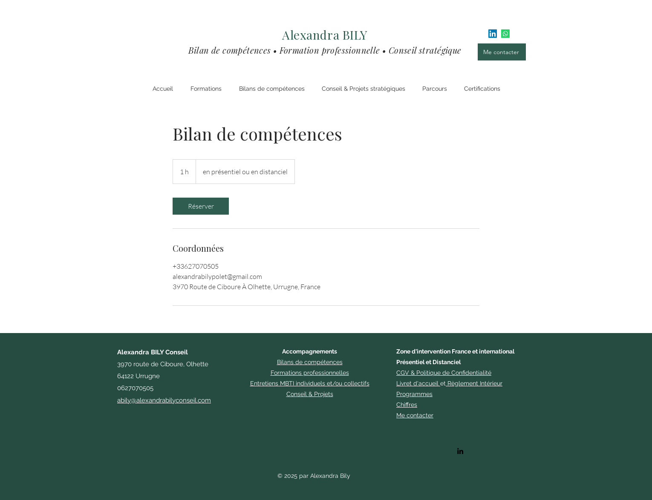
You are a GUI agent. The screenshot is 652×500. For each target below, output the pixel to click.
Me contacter (414, 415)
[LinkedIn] (492, 33)
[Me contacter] (502, 51)
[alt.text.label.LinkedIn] (460, 451)
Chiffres (406, 404)
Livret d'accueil (417, 383)
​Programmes (414, 394)
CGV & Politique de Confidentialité (443, 372)
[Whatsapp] (505, 33)
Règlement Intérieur (474, 383)
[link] (201, 206)
